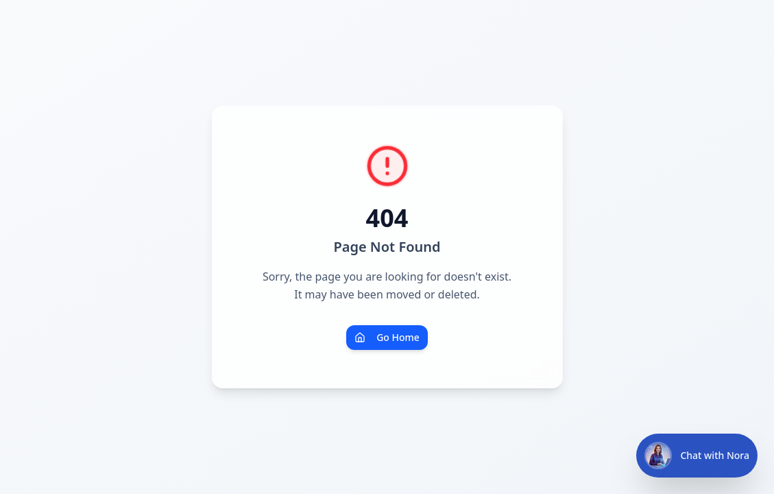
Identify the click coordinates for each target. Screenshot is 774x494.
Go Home (387, 337)
